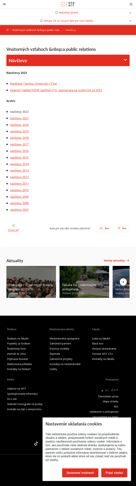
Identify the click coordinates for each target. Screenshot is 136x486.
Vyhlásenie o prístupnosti (104, 411)
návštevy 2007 (19, 210)
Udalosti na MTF (16, 388)
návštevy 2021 (19, 118)
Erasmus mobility (59, 348)
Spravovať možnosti (80, 472)
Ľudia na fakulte (101, 338)
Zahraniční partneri (60, 343)
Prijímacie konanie (17, 359)
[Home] (7, 30)
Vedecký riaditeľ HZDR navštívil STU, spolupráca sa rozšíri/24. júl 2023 (56, 90)
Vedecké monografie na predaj (24, 404)
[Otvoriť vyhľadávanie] (131, 4)
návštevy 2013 (19, 170)
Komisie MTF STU (102, 353)
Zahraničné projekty (61, 359)
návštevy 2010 (19, 190)
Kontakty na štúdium (19, 369)
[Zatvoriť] (4, 4)
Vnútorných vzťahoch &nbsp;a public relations (38, 30)
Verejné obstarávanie (104, 348)
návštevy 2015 (19, 158)
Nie (121, 228)
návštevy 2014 (19, 164)
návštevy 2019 (19, 131)
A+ (107, 390)
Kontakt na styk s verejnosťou (24, 409)
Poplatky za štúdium (18, 343)
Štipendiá (55, 353)
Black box (97, 343)
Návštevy (18, 60)
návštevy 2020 (19, 125)
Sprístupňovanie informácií (22, 393)
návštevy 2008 (19, 203)
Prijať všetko (114, 472)
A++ (114, 390)
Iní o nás (12, 399)
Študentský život (16, 348)
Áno (104, 228)
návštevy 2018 (19, 138)
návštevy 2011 (19, 184)
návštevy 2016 (19, 151)
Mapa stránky (110, 401)
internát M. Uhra (16, 353)
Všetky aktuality (114, 260)
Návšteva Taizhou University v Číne (33, 84)
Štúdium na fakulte (18, 338)
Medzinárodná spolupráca (64, 338)
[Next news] (123, 281)
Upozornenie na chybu (105, 416)
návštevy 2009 (19, 197)
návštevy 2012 (19, 177)
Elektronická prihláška (19, 364)
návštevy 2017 (19, 144)
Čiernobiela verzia (108, 396)
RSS (116, 406)
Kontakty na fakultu (103, 359)
